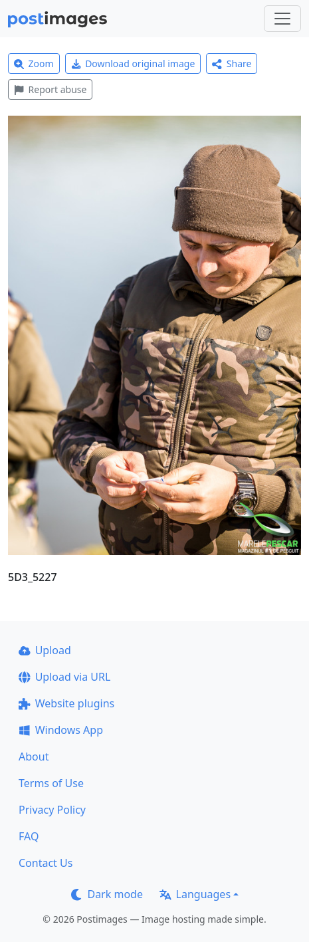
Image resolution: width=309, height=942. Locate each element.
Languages (195, 894)
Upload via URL (64, 676)
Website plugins (66, 703)
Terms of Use (51, 783)
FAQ (29, 836)
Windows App (61, 730)
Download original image (133, 63)
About (34, 756)
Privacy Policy (52, 809)
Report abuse (50, 89)
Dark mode (107, 894)
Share (231, 63)
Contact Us (45, 863)
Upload (45, 650)
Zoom (34, 63)
